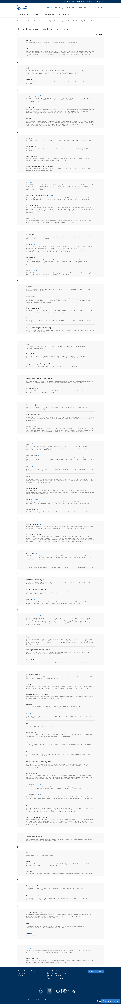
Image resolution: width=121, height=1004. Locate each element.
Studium (48, 7)
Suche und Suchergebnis (101, 1)
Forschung (59, 7)
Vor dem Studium (23, 14)
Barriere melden (62, 999)
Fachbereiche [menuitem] (69, 2)
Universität (98, 7)
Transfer (71, 7)
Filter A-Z (100, 33)
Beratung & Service (65, 14)
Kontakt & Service (95, 970)
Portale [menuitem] (80, 2)
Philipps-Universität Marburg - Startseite (25, 7)
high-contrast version (96, 1)
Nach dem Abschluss (49, 14)
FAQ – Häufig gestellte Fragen (50, 20)
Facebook (97, 1000)
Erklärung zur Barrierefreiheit (45, 999)
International (84, 7)
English (89, 1)
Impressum (21, 999)
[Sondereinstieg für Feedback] (110, 1001)
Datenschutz (30, 999)
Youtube (100, 1000)
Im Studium (36, 14)
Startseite (19, 20)
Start (58, 1)
